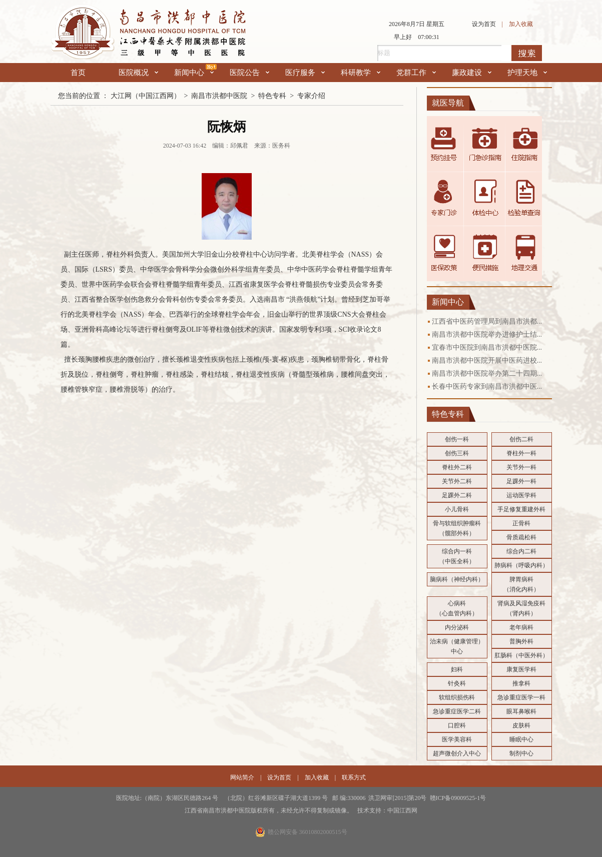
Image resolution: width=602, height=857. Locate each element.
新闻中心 (194, 73)
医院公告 (249, 73)
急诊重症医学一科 (521, 697)
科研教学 (360, 73)
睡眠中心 (521, 739)
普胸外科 (521, 641)
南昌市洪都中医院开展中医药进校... (487, 360)
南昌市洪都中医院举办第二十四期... (487, 373)
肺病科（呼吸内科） (521, 565)
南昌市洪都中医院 (219, 96)
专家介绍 (311, 96)
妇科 (457, 669)
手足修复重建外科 (521, 509)
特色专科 (272, 96)
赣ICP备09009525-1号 (458, 797)
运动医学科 (521, 495)
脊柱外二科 (457, 467)
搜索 (526, 53)
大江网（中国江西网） (146, 96)
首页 (78, 73)
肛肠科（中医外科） (521, 655)
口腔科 (457, 725)
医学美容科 (457, 739)
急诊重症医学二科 (457, 711)
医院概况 (138, 73)
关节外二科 (457, 481)
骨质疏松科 (521, 537)
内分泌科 (457, 627)
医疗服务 (305, 73)
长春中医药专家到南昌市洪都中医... (487, 386)
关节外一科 (521, 467)
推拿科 (521, 683)
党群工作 (416, 73)
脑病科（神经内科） (457, 579)
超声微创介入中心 (457, 753)
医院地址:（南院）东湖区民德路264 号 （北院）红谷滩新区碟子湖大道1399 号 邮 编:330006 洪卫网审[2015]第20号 (273, 797)
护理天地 (527, 73)
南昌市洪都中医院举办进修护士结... (487, 334)
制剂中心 (521, 753)
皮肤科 (521, 725)
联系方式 (354, 777)
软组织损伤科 (457, 697)
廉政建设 (471, 73)
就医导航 (448, 103)
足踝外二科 (457, 495)
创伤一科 (457, 439)
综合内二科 (521, 551)
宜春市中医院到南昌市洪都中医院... (487, 347)
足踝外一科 (521, 481)
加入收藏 (521, 24)
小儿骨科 (457, 509)
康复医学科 (521, 669)
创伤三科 (457, 453)
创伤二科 (521, 439)
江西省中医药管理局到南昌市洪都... (487, 321)
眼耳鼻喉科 (521, 711)
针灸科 (457, 683)
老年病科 (521, 627)
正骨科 (521, 523)
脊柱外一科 (521, 453)
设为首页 (484, 24)
